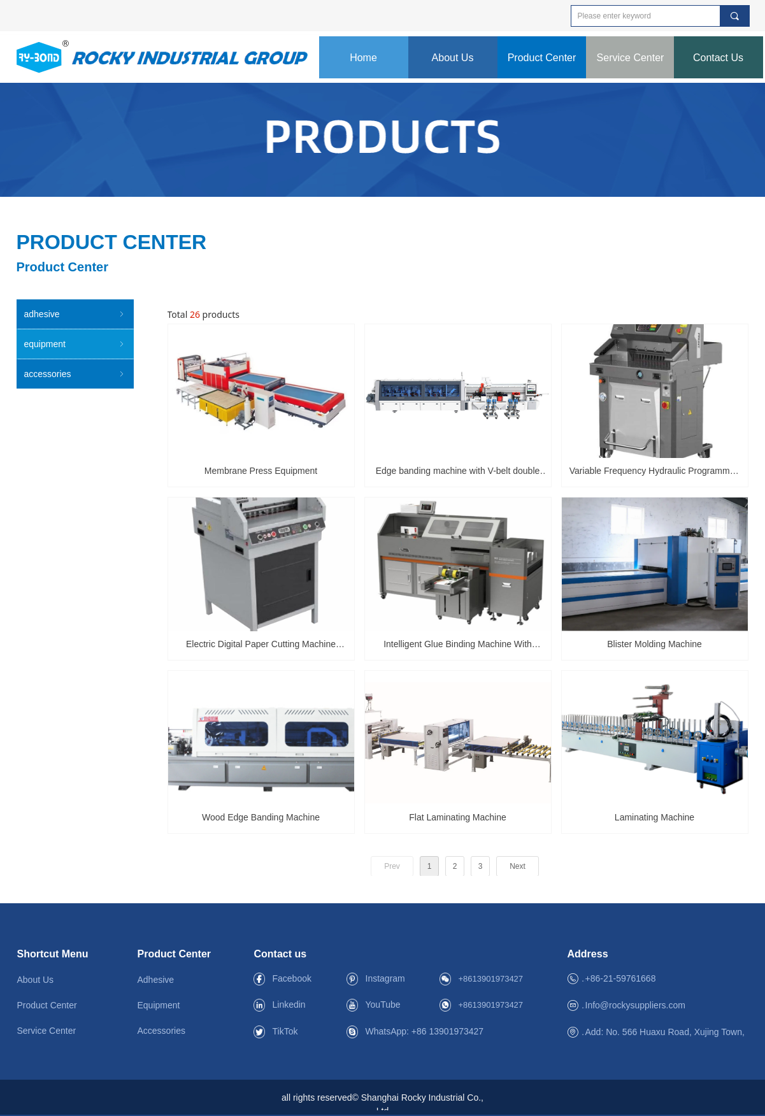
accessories (75, 374)
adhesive (75, 314)
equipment (75, 344)
